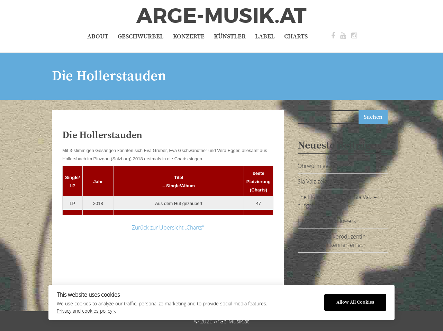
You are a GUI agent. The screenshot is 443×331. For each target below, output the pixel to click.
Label (265, 37)
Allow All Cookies (355, 302)
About (97, 37)
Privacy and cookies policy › (86, 311)
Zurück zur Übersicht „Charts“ (168, 227)
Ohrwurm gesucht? (321, 166)
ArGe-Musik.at (221, 15)
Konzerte (189, 37)
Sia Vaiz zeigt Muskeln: (325, 181)
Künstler (230, 37)
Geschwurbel (141, 37)
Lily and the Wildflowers (327, 221)
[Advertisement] (171, 259)
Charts (296, 37)
